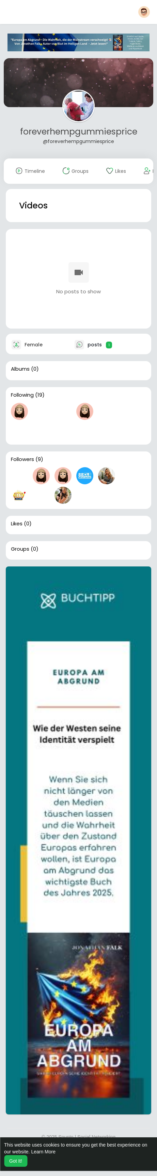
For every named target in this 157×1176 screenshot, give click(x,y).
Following (22, 395)
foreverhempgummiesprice (78, 132)
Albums (20, 369)
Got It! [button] (15, 1161)
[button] (144, 12)
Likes (16, 523)
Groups (20, 549)
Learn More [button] (43, 1151)
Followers (22, 459)
